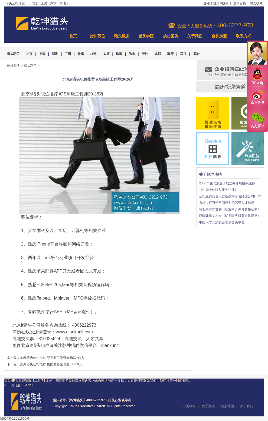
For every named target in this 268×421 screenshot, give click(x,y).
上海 (44, 3)
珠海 (119, 54)
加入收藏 (256, 3)
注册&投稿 (220, 3)
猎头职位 (97, 36)
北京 (35, 3)
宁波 (145, 54)
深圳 (53, 3)
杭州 (93, 54)
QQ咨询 (257, 77)
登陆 (206, 3)
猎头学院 (146, 36)
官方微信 (257, 121)
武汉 (183, 54)
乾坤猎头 (13, 66)
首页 (73, 36)
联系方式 (243, 36)
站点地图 (227, 406)
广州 (67, 54)
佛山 (132, 54)
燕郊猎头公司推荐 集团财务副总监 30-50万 (51, 364)
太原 (106, 54)
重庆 (170, 54)
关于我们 (194, 36)
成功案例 (170, 36)
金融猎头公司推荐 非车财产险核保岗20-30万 (52, 357)
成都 (157, 54)
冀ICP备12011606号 (15, 418)
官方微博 (257, 98)
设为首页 (239, 3)
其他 (62, 3)
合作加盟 (219, 36)
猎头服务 (121, 36)
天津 (80, 54)
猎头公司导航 (15, 3)
